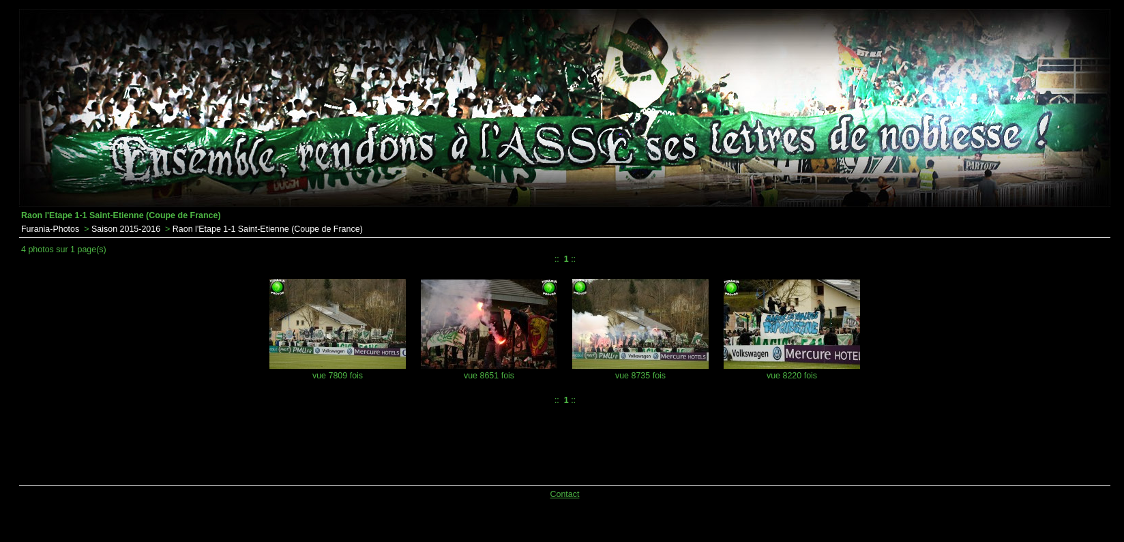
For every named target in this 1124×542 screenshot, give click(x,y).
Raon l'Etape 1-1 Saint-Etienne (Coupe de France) (268, 229)
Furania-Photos (50, 229)
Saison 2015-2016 (125, 229)
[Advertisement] (368, 442)
